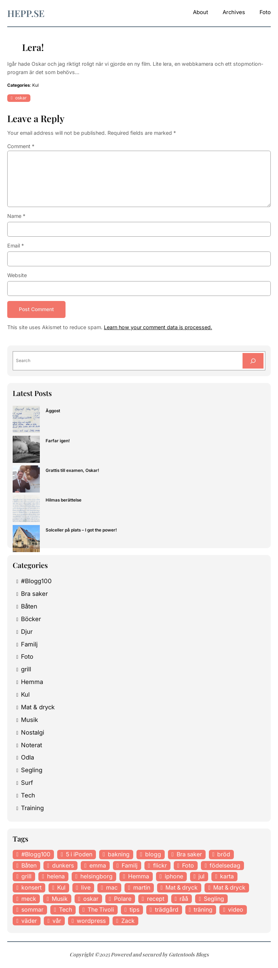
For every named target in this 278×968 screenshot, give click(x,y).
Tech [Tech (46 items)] (65, 909)
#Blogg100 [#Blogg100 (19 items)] (35, 854)
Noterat (31, 745)
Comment (20, 146)
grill (26, 670)
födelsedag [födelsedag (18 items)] (225, 865)
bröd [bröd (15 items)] (223, 854)
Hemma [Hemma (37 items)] (138, 877)
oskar (21, 97)
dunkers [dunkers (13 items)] (63, 865)
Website (17, 275)
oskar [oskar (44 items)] (90, 899)
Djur (27, 632)
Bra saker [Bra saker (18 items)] (189, 854)
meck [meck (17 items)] (28, 899)
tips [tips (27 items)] (134, 909)
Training (32, 808)
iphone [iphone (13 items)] (174, 877)
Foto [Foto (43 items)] (188, 865)
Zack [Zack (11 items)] (128, 921)
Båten (29, 606)
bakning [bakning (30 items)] (119, 854)
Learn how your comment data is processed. (158, 327)
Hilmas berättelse (63, 500)
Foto (27, 657)
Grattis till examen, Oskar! (72, 470)
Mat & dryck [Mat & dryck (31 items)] (229, 887)
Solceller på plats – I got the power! (81, 530)
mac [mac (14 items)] (112, 887)
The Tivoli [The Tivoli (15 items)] (101, 909)
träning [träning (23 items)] (203, 909)
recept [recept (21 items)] (155, 899)
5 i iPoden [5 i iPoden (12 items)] (79, 854)
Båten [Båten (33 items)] (29, 865)
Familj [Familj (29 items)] (130, 865)
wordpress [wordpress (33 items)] (91, 921)
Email (15, 245)
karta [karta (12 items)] (227, 877)
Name (16, 216)
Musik (29, 720)
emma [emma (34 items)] (97, 865)
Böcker (31, 619)
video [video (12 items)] (235, 909)
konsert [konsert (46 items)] (31, 887)
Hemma (32, 682)
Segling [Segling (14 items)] (214, 899)
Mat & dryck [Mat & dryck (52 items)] (181, 887)
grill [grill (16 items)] (26, 877)
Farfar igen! (58, 441)
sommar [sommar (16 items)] (32, 909)
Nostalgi (32, 732)
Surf (27, 783)
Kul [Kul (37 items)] (61, 887)
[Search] (252, 361)
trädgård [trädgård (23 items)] (166, 909)
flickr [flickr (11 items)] (160, 865)
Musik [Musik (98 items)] (60, 899)
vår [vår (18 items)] (56, 921)
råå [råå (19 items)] (184, 899)
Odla (27, 758)
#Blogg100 (36, 581)
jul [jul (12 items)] (201, 877)
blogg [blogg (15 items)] (153, 854)
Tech (28, 795)
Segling (31, 770)
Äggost (53, 411)
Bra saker (34, 594)
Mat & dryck (38, 707)
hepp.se (26, 13)
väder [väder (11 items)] (29, 921)
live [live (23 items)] (85, 887)
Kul (35, 85)
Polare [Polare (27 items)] (122, 899)
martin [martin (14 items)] (141, 887)
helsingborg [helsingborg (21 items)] (96, 877)
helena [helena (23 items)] (56, 877)
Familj (29, 644)
